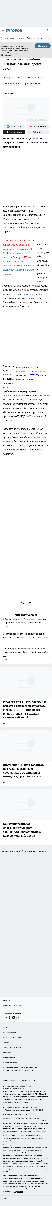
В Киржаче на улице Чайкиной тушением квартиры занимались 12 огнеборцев (26, 622)
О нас (5, 1027)
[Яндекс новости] (38, 126)
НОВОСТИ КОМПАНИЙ (12, 1005)
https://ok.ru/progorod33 (34, 1155)
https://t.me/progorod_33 (13, 1158)
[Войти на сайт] (48, 30)
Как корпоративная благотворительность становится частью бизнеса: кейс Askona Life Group (26, 654)
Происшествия (31, 83)
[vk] (22, 603)
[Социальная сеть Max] (38, 132)
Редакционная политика (12, 1037)
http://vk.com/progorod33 (13, 1155)
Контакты (7, 1052)
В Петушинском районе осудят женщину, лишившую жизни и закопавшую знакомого (26, 637)
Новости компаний (10, 1063)
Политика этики (9, 1032)
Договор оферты (9, 1058)
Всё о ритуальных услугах (12, 38)
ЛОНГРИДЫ (7, 1000)
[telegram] (31, 603)
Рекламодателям (34, 38)
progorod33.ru (8, 1141)
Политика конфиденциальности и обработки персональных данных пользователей (20, 1069)
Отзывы (6, 1042)
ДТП (19, 77)
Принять (42, 46)
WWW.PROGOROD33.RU (26, 1081)
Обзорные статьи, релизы (13, 1047)
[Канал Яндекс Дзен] (14, 132)
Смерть (8, 77)
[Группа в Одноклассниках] (9, 1017)
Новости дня (11, 83)
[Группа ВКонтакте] (14, 126)
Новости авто (34, 77)
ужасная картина (33, 294)
